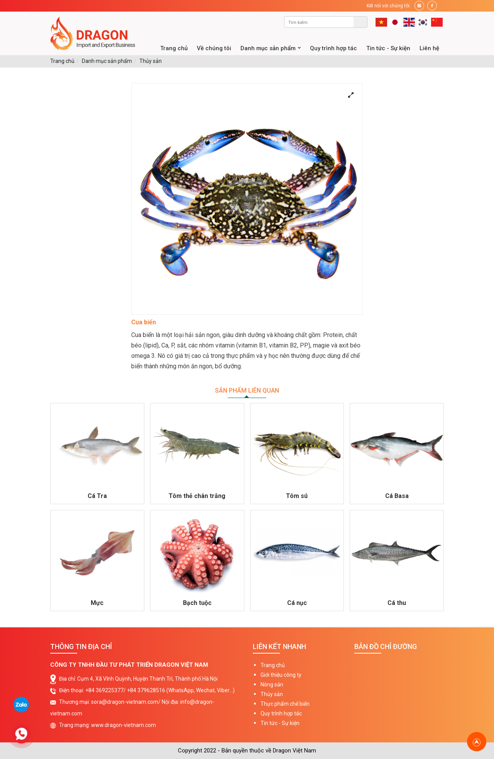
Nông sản (272, 684)
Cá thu (396, 603)
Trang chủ (62, 61)
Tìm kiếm (360, 22)
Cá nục (297, 603)
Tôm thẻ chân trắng (197, 496)
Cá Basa (397, 496)
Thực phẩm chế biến (285, 703)
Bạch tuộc (197, 603)
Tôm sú (297, 496)
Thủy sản (150, 61)
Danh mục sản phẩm (107, 61)
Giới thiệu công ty (281, 675)
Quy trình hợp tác (281, 713)
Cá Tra (97, 496)
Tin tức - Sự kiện (280, 723)
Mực (97, 603)
